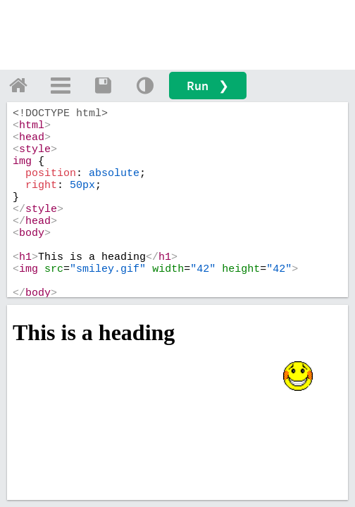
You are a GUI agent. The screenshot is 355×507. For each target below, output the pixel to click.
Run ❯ (208, 85)
